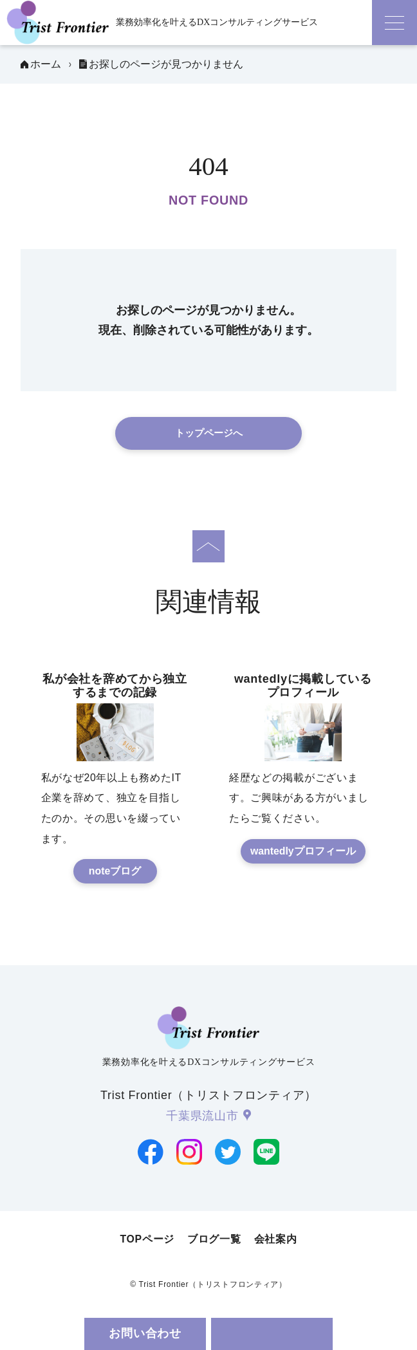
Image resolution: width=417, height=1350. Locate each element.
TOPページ (147, 1239)
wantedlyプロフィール (303, 851)
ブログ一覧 (214, 1239)
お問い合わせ (145, 1333)
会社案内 (275, 1239)
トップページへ (209, 432)
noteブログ (115, 870)
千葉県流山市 (202, 1115)
